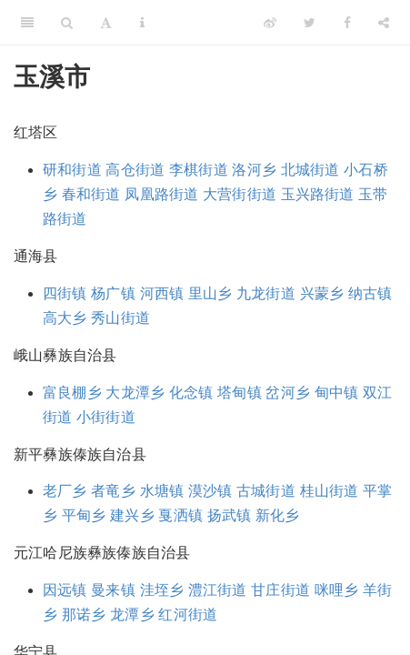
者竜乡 (113, 491)
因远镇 (65, 590)
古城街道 (265, 491)
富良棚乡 (72, 392)
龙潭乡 (132, 614)
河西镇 (162, 293)
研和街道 (72, 169)
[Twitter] (309, 22)
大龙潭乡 (135, 392)
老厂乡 (65, 491)
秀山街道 (120, 318)
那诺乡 (84, 614)
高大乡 (65, 318)
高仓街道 (135, 169)
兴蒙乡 (322, 293)
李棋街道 (198, 169)
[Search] (66, 22)
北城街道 (310, 169)
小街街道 (105, 417)
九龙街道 (265, 293)
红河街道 (187, 614)
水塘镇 (162, 491)
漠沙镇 (210, 491)
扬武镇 (229, 515)
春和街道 (91, 194)
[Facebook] (347, 22)
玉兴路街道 (318, 194)
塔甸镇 (239, 392)
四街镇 (65, 293)
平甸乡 (84, 515)
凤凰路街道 (161, 194)
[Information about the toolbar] (142, 22)
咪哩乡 (337, 590)
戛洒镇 (180, 515)
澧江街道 (217, 590)
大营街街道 (239, 194)
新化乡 (277, 515)
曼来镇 (113, 590)
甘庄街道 (280, 590)
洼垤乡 (162, 590)
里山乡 (210, 293)
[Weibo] (270, 22)
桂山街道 (329, 491)
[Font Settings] (105, 22)
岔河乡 (287, 392)
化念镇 (191, 392)
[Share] (384, 22)
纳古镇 (370, 293)
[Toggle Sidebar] (27, 22)
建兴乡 (132, 515)
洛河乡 (254, 169)
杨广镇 (113, 293)
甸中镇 (337, 392)
